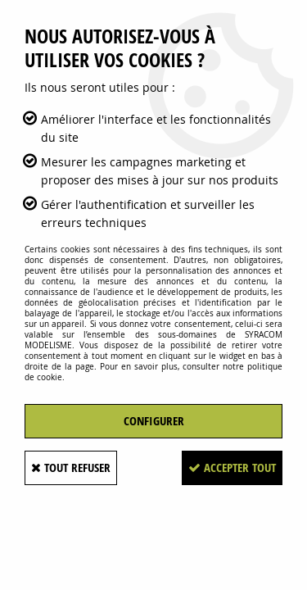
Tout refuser (71, 467)
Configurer (154, 420)
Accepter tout (232, 467)
